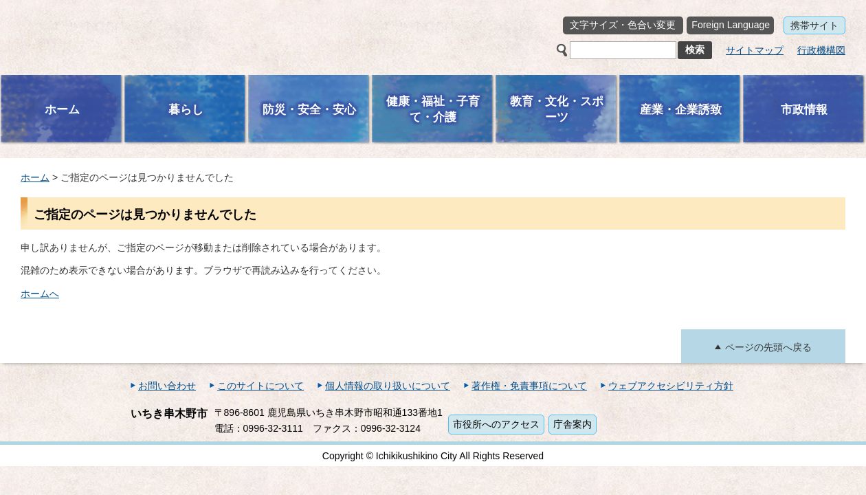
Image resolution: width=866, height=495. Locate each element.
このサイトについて (260, 385)
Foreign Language (730, 24)
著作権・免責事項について (529, 385)
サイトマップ (755, 50)
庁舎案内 (572, 424)
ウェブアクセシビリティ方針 (670, 385)
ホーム (35, 177)
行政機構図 (821, 50)
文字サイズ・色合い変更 (623, 24)
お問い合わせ (167, 385)
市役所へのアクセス (496, 424)
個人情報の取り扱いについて (387, 385)
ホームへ (40, 293)
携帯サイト (814, 25)
